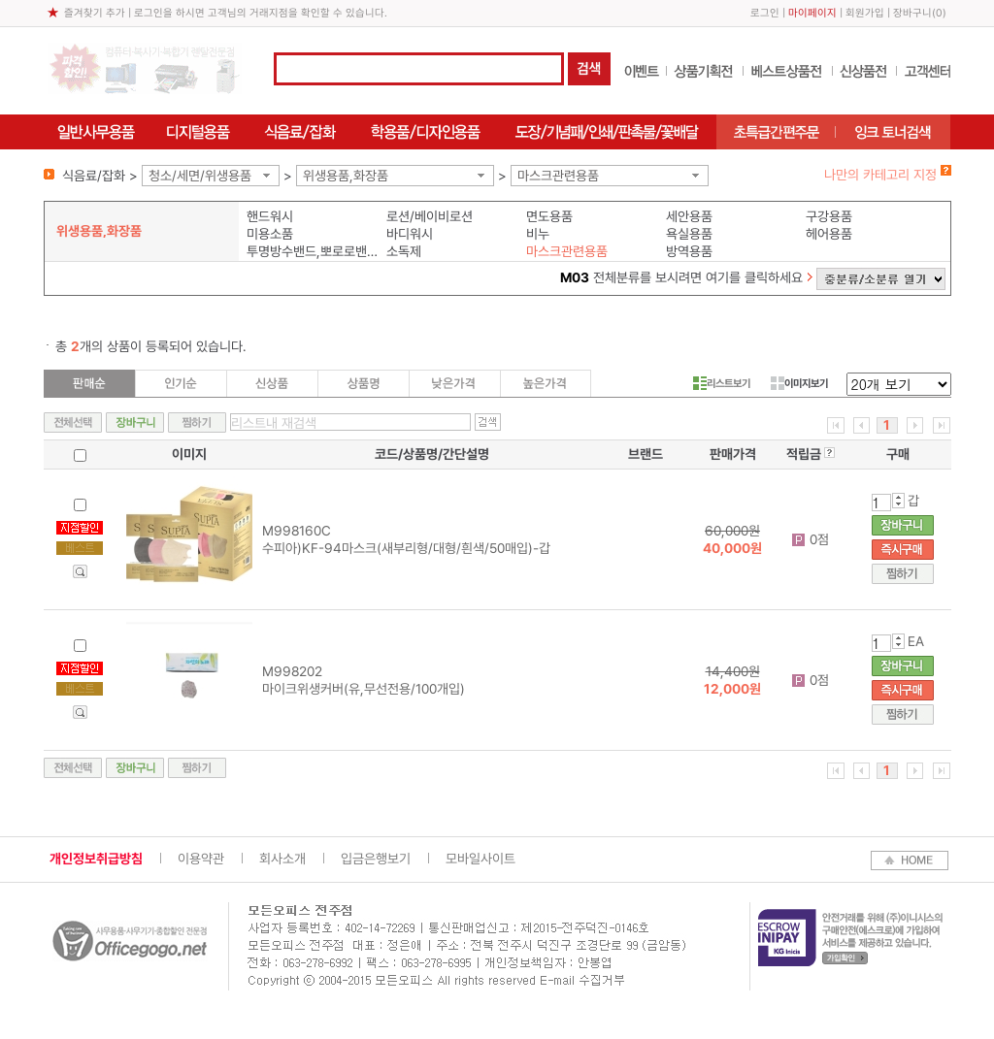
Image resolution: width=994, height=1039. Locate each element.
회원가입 (864, 13)
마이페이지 (812, 13)
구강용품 (829, 216)
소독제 (403, 251)
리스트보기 (721, 383)
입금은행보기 (376, 858)
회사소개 (282, 858)
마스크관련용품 (558, 175)
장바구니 (912, 13)
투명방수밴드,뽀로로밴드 (312, 251)
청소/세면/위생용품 (200, 175)
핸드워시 (270, 216)
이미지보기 (799, 383)
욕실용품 (689, 234)
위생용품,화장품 (345, 175)
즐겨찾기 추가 (94, 13)
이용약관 (201, 858)
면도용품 (549, 216)
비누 (537, 234)
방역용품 (689, 251)
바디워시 (409, 234)
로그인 (764, 13)
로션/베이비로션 (429, 216)
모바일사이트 (480, 858)
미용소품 (270, 234)
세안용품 (689, 216)
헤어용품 (829, 234)
